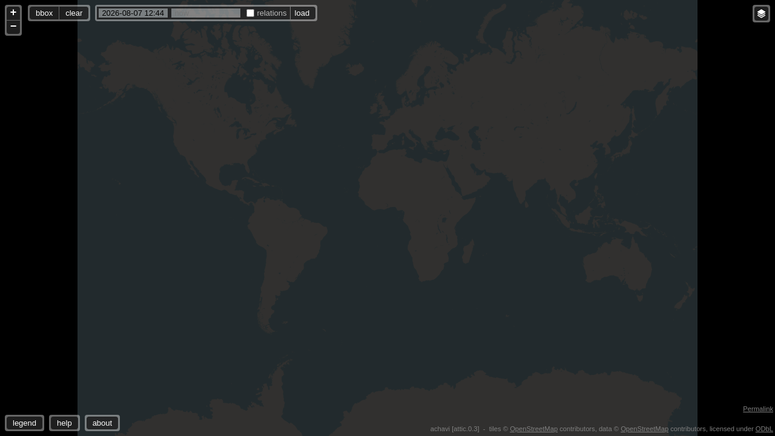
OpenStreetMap (534, 428)
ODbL (764, 428)
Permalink (758, 408)
